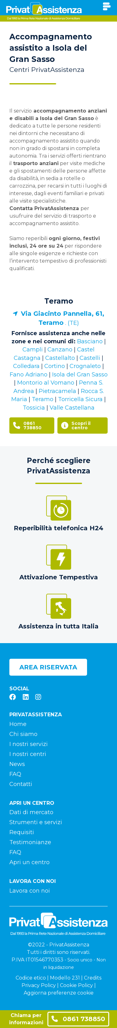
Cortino (54, 366)
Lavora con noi (29, 890)
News (17, 764)
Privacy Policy (39, 985)
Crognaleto (85, 366)
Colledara (26, 366)
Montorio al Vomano (45, 382)
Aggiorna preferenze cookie (59, 993)
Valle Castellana (72, 407)
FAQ (15, 774)
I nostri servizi (28, 744)
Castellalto (60, 358)
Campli (32, 349)
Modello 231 (65, 978)
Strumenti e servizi (35, 822)
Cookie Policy (76, 985)
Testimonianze (30, 842)
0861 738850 (78, 1019)
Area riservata (48, 667)
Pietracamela (57, 391)
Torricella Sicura (80, 399)
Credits (92, 978)
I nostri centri (27, 754)
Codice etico (31, 978)
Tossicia (34, 407)
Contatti (20, 784)
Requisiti (21, 832)
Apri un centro (29, 862)
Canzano (59, 349)
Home (18, 724)
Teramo (58, 301)
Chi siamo (23, 734)
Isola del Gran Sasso (80, 374)
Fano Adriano (28, 374)
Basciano (90, 341)
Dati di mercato (31, 812)
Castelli (90, 358)
